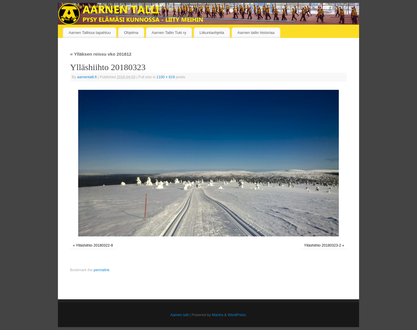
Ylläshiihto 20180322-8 (94, 245)
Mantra (217, 315)
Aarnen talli (179, 315)
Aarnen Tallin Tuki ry (169, 32)
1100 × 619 (165, 77)
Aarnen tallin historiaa (256, 32)
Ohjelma (131, 32)
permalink (101, 270)
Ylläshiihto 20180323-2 (322, 245)
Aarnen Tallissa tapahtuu (90, 32)
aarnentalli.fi (87, 77)
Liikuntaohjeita (212, 32)
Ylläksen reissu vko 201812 (100, 54)
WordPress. (237, 315)
